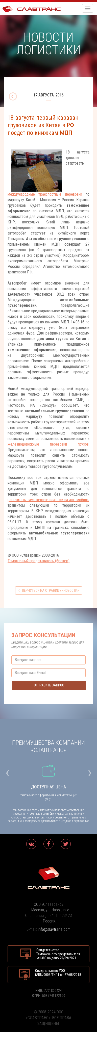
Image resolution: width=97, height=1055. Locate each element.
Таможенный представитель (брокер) (38, 560)
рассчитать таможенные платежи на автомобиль (48, 499)
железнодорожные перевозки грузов (48, 444)
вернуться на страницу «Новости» (48, 590)
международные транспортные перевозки (45, 194)
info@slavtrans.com (54, 929)
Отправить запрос (49, 685)
